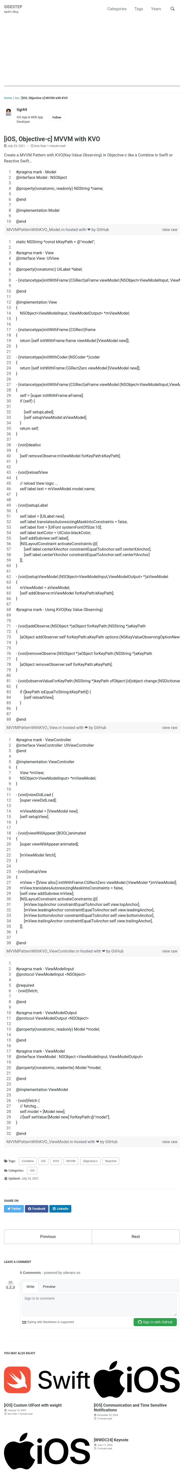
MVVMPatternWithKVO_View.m (34, 727)
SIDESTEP (13, 9)
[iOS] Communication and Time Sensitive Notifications (130, 1407)
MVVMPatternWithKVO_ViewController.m (43, 951)
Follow (56, 117)
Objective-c (90, 1161)
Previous (48, 1236)
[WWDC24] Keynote (111, 1440)
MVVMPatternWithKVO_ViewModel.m (40, 1141)
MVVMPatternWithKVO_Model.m (36, 229)
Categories (116, 8)
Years (156, 8)
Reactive (111, 1161)
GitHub (103, 229)
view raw (170, 229)
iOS (43, 1161)
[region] (92, 196)
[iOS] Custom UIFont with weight (33, 1405)
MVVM (70, 1161)
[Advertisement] (92, 51)
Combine (28, 1161)
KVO (56, 1161)
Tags (138, 8)
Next (136, 1236)
